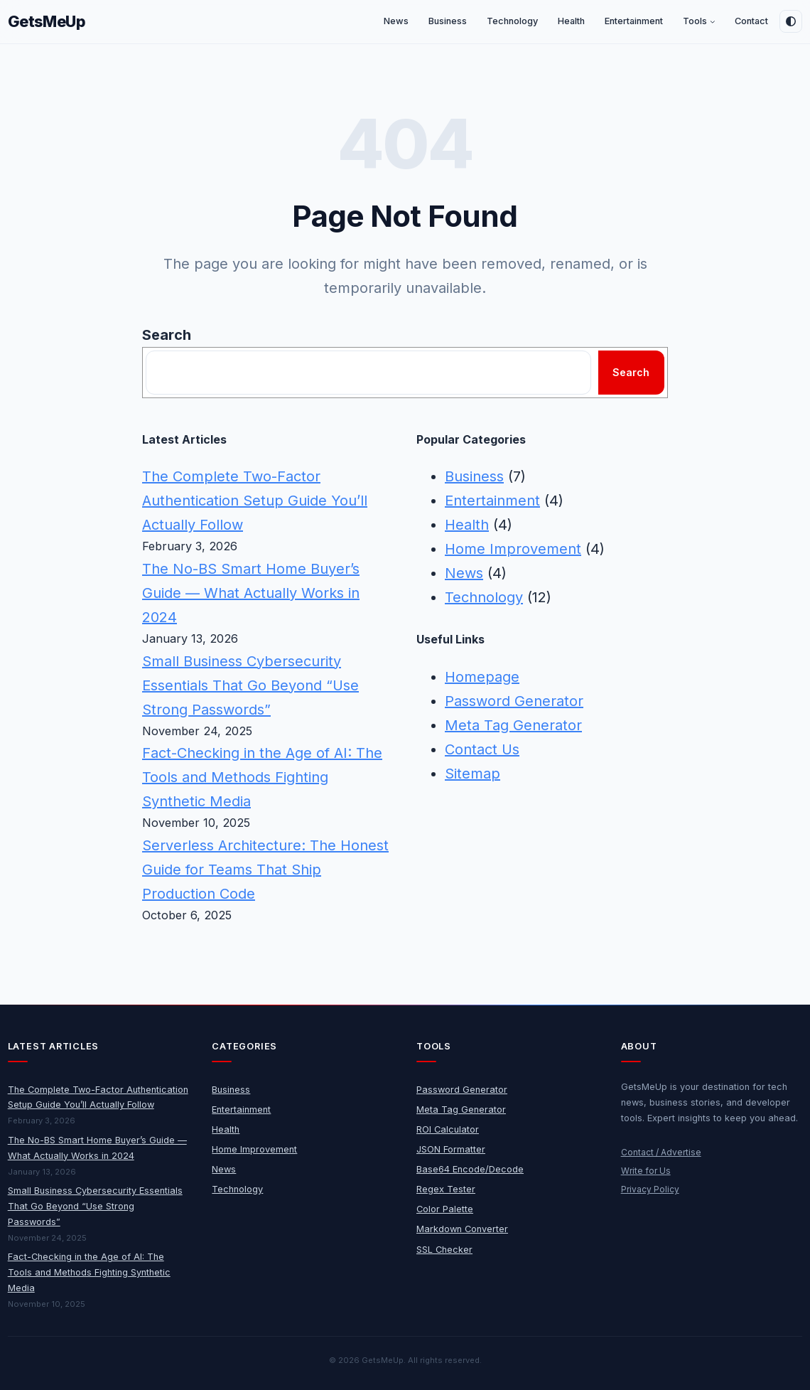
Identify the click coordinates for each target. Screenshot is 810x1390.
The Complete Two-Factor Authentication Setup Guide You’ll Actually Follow (254, 500)
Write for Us (646, 1170)
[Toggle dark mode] (790, 21)
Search (166, 334)
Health (467, 524)
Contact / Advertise (661, 1152)
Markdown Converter (462, 1229)
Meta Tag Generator (513, 725)
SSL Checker (444, 1249)
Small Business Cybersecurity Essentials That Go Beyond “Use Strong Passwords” (250, 685)
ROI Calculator (447, 1129)
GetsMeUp (47, 21)
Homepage (482, 676)
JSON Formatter (450, 1149)
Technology (484, 597)
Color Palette (444, 1209)
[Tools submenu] (713, 22)
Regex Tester (445, 1189)
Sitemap (472, 773)
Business (474, 476)
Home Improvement (513, 548)
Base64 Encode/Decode (470, 1169)
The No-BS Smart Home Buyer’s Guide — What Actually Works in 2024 (251, 593)
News (464, 573)
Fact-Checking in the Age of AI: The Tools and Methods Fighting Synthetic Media (262, 777)
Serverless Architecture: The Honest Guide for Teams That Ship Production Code (265, 869)
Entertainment (492, 500)
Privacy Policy (650, 1189)
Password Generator (514, 701)
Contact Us (482, 749)
